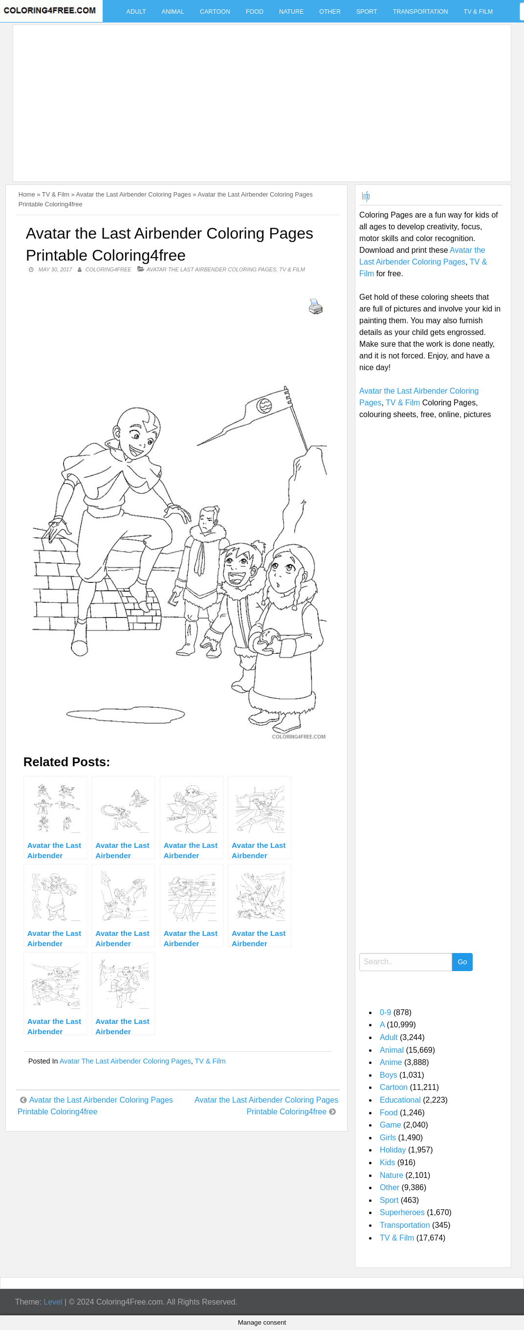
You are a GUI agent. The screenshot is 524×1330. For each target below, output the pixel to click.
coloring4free (108, 269)
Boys (388, 1075)
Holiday (393, 1150)
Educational (400, 1100)
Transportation (420, 11)
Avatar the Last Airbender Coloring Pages (133, 194)
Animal (173, 11)
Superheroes (402, 1212)
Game (390, 1125)
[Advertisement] (259, 97)
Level (53, 1302)
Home (27, 194)
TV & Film (478, 11)
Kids (387, 1162)
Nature (291, 11)
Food (254, 11)
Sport (366, 11)
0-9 (385, 1012)
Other (330, 11)
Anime (391, 1062)
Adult (136, 11)
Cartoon (215, 11)
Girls (388, 1137)
